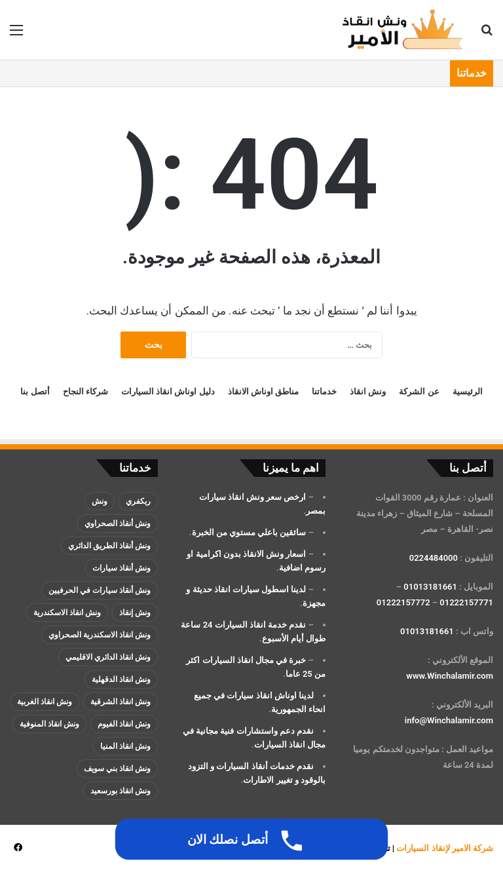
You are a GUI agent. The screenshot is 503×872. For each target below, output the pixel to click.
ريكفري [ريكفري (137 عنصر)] (138, 501)
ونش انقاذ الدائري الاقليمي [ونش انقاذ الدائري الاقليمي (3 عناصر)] (108, 657)
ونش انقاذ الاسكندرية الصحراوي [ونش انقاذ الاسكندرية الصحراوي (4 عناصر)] (99, 634)
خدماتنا (324, 391)
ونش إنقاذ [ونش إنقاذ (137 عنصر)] (135, 612)
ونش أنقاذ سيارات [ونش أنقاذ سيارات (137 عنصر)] (121, 568)
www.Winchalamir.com (449, 676)
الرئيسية (468, 391)
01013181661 (430, 587)
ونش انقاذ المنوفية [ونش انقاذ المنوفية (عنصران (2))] (49, 724)
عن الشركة (419, 391)
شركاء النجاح (85, 391)
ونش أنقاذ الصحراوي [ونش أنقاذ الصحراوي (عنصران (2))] (117, 523)
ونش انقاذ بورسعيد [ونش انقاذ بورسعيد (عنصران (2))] (120, 790)
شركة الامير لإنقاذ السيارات (444, 848)
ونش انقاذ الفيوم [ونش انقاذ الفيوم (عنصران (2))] (124, 724)
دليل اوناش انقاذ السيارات (168, 391)
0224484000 (433, 558)
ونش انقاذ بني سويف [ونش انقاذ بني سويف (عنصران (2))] (117, 768)
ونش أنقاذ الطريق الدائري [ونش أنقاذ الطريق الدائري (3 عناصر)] (109, 545)
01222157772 (403, 602)
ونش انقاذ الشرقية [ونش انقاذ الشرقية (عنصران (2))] (120, 701)
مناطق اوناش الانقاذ (263, 391)
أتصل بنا (34, 391)
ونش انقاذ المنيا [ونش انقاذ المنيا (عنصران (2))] (125, 746)
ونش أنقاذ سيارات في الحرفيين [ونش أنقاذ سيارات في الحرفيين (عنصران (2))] (99, 590)
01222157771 (466, 602)
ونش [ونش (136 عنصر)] (99, 501)
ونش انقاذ (368, 391)
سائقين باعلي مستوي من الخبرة (249, 532)
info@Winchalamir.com (449, 720)
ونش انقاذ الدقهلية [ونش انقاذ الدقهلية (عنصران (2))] (121, 679)
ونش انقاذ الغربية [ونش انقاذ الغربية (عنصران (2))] (44, 701)
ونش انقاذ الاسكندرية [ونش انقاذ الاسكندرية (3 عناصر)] (67, 612)
